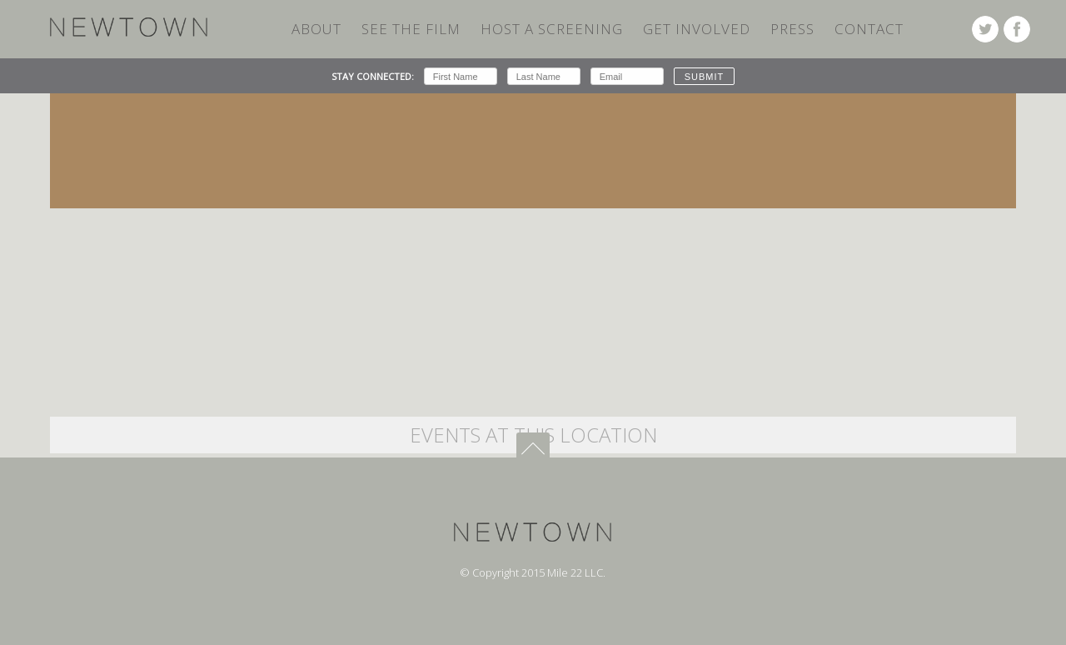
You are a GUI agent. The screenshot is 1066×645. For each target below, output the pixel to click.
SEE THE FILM (411, 28)
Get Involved (696, 28)
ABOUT (316, 28)
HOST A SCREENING (552, 28)
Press (792, 28)
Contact (869, 28)
